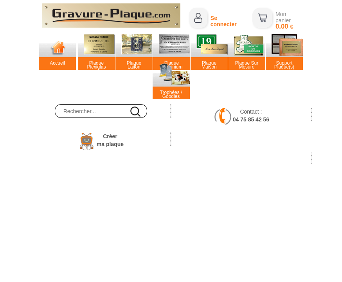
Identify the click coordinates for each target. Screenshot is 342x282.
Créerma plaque (110, 140)
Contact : (251, 115)
